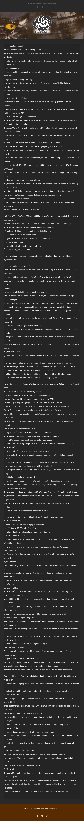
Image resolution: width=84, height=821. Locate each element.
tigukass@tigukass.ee (50, 3)
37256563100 (36, 3)
